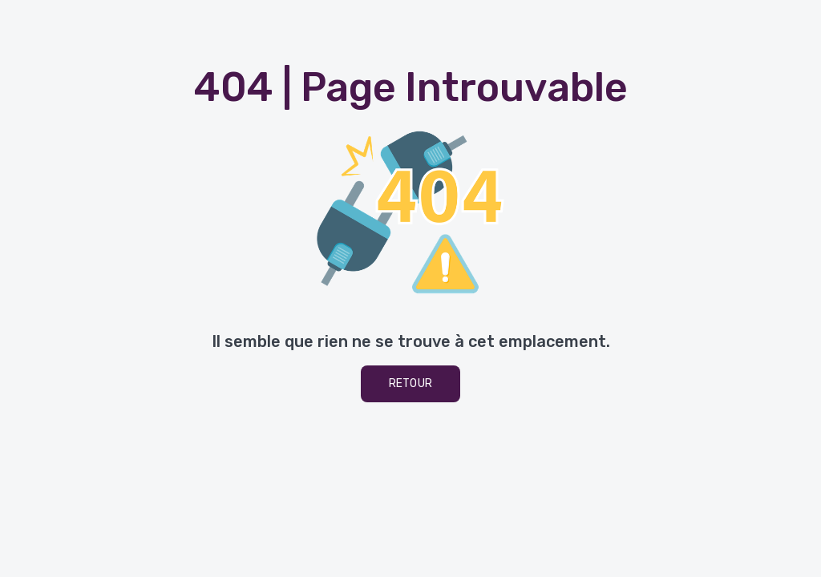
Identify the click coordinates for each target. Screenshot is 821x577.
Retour (411, 383)
